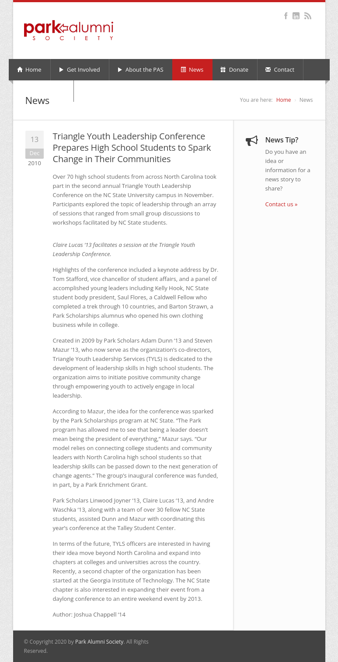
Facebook (286, 15)
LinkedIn (296, 15)
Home (29, 69)
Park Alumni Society (99, 641)
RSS (308, 15)
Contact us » (281, 204)
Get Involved (79, 69)
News (192, 69)
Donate (234, 69)
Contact (279, 69)
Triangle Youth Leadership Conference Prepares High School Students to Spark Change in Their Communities (132, 147)
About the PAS (140, 69)
